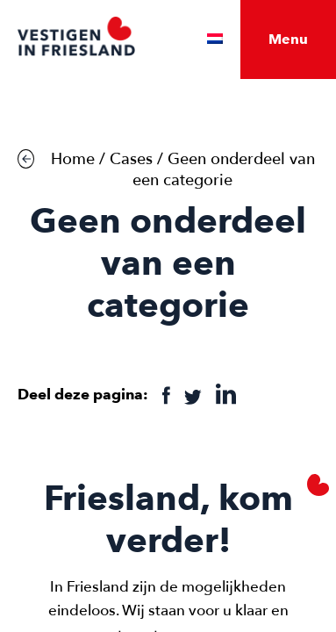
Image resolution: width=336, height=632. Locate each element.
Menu (288, 39)
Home (73, 159)
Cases (131, 159)
